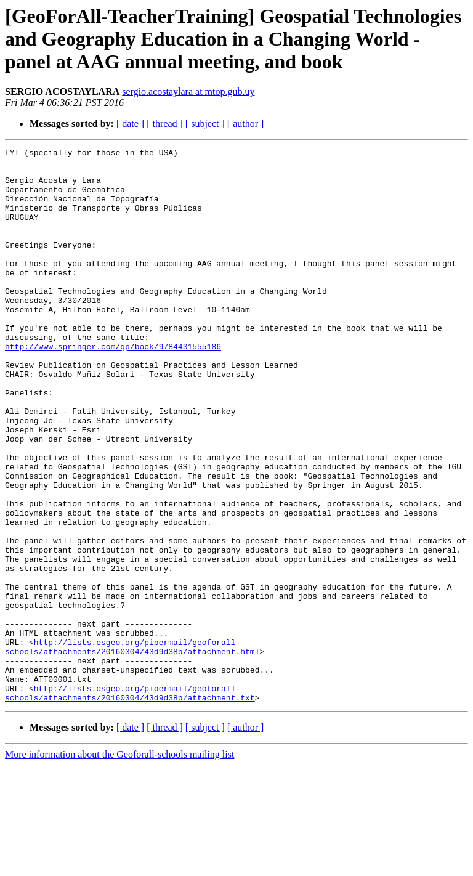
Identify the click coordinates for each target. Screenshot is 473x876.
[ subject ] (205, 123)
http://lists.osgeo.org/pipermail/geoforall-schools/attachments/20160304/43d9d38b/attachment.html (132, 747)
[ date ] (130, 123)
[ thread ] (165, 123)
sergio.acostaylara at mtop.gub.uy (188, 91)
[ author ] (245, 123)
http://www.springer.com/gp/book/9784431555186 (113, 386)
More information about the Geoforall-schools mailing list (119, 865)
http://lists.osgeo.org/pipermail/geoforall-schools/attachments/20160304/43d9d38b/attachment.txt (130, 803)
